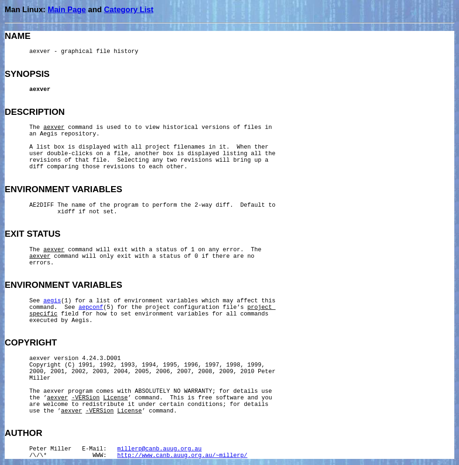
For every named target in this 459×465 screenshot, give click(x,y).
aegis (52, 301)
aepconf (91, 307)
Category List (128, 9)
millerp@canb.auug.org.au (159, 449)
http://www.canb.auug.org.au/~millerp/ (182, 455)
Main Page (67, 9)
